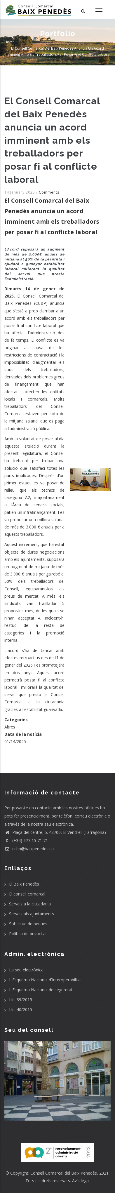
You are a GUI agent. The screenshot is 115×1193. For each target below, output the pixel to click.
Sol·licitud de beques (28, 923)
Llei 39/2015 (20, 999)
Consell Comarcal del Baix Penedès (63, 1173)
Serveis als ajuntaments (31, 914)
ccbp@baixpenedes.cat (29, 848)
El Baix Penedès (24, 884)
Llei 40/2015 (20, 1009)
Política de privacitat (28, 933)
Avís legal (81, 1180)
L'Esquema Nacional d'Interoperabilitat (45, 979)
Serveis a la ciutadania (30, 904)
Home (9, 41)
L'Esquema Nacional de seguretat (41, 989)
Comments (49, 192)
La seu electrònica (26, 970)
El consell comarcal (27, 894)
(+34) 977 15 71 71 (26, 840)
